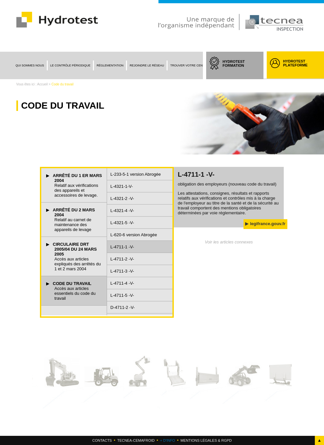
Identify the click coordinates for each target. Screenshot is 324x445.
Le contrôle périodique (70, 65)
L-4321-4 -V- (122, 210)
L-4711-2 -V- (122, 259)
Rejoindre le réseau (147, 65)
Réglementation (110, 65)
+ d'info (167, 440)
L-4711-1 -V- (122, 246)
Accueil (42, 84)
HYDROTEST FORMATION (240, 69)
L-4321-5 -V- (122, 222)
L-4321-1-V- (121, 186)
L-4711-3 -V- (122, 271)
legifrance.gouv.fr (267, 223)
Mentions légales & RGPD (205, 440)
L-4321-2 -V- (122, 198)
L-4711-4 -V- (122, 283)
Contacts (102, 440)
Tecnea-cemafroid (135, 440)
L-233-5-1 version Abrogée (135, 174)
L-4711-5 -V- (122, 295)
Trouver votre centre (189, 65)
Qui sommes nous (30, 65)
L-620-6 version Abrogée (133, 234)
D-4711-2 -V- (122, 307)
